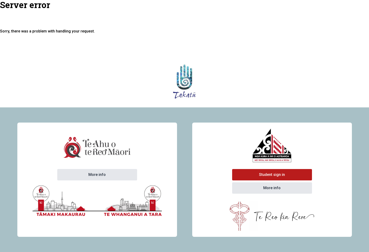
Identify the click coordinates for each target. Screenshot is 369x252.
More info (97, 174)
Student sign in (272, 174)
